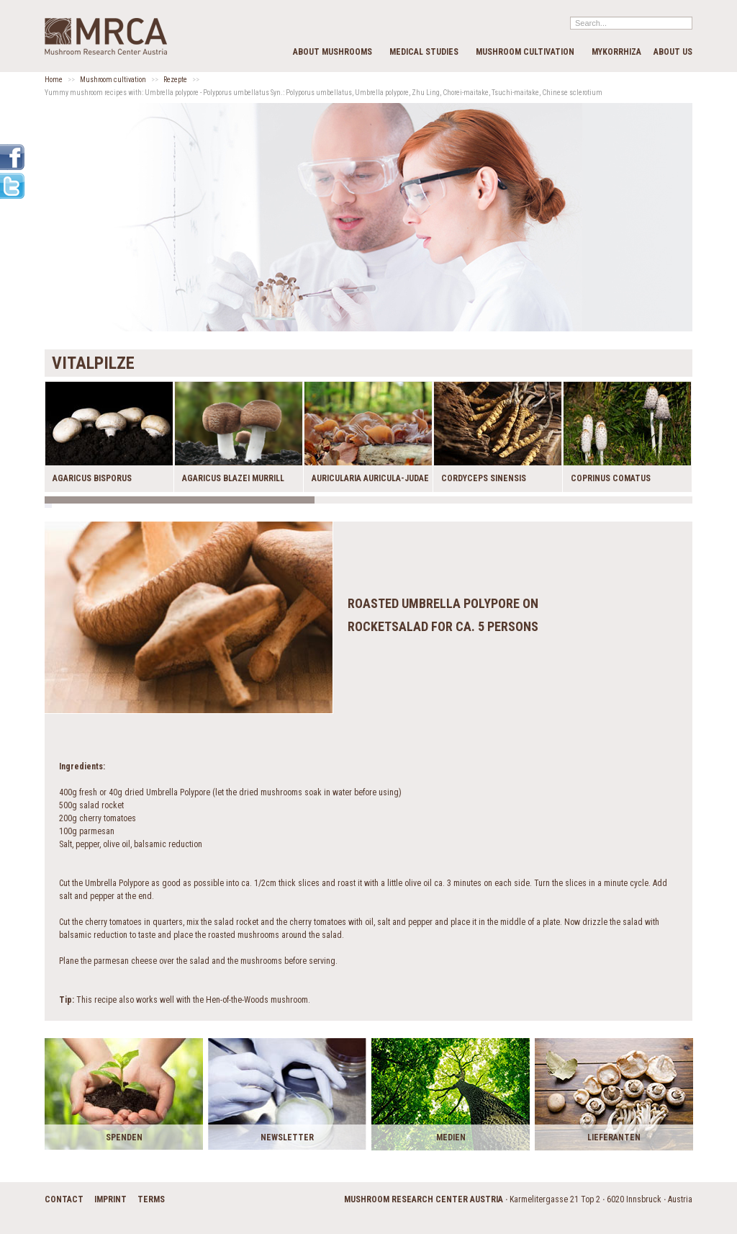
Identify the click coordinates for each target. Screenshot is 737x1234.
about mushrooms (332, 52)
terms (151, 1199)
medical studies (423, 52)
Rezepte (175, 80)
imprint (110, 1199)
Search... (570, 16)
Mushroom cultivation (525, 52)
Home (54, 80)
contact (64, 1199)
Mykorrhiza (616, 52)
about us (673, 52)
